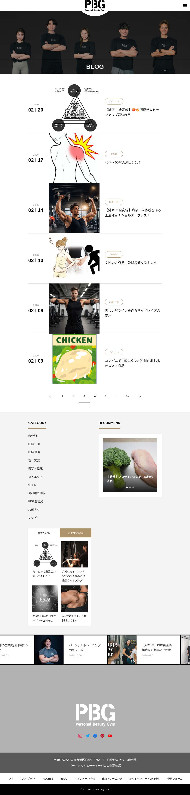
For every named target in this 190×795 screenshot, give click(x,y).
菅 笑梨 (34, 460)
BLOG (63, 778)
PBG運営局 (35, 501)
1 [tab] (127, 487)
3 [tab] (133, 487)
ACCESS (48, 778)
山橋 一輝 (34, 444)
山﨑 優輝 (34, 452)
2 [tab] (130, 487)
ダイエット (35, 476)
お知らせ (34, 509)
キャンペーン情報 (85, 778)
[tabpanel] (130, 465)
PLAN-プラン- (28, 778)
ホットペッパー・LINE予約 (144, 778)
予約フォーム (175, 778)
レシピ (32, 517)
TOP (10, 778)
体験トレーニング (112, 778)
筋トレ (32, 485)
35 (127, 396)
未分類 (32, 435)
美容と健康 (35, 468)
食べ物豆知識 (37, 493)
